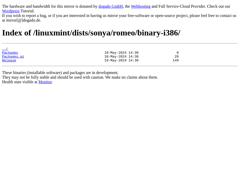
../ (5, 49)
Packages (10, 54)
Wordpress (11, 11)
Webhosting (140, 6)
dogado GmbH (111, 6)
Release (9, 63)
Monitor (45, 85)
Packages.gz (13, 58)
